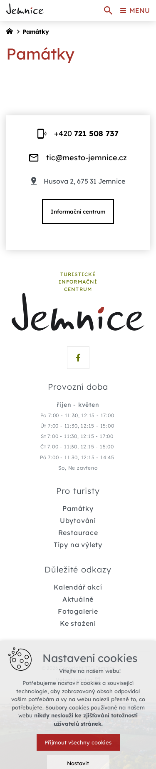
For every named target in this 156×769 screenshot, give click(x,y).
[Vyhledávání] (108, 10)
